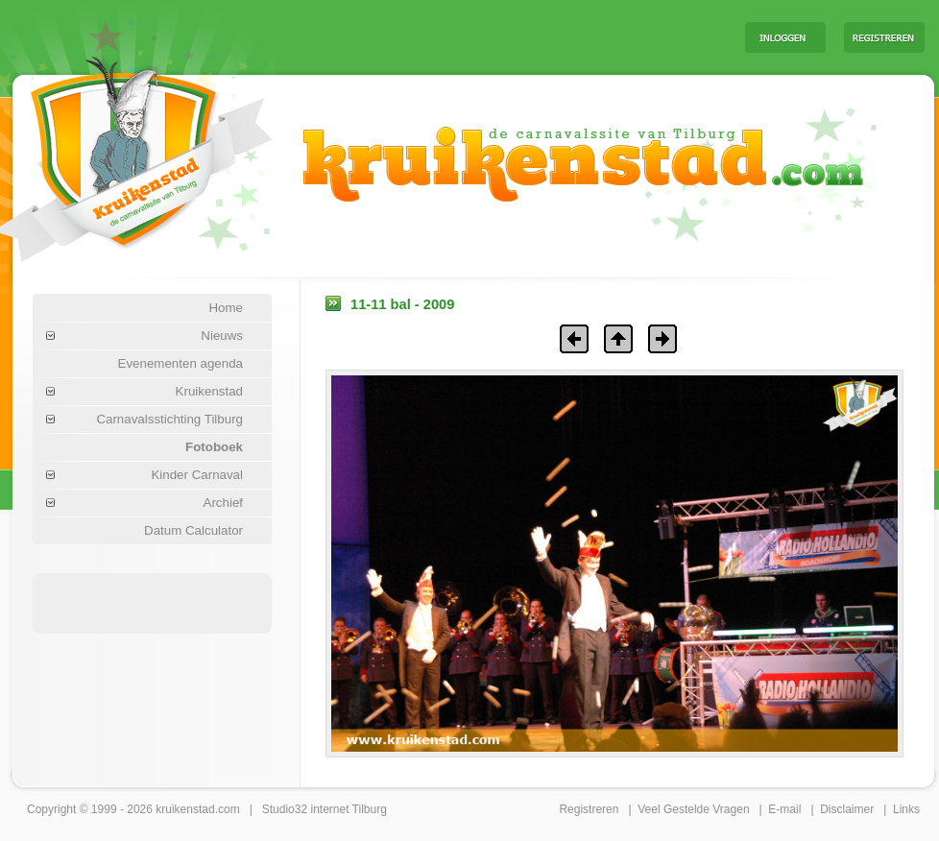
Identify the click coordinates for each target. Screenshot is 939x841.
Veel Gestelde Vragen (693, 809)
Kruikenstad (209, 391)
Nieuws (222, 335)
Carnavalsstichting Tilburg (169, 419)
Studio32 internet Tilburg (324, 809)
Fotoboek (214, 447)
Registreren (588, 809)
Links (906, 809)
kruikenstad (185, 809)
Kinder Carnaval (197, 475)
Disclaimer (847, 809)
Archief (223, 502)
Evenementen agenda (180, 363)
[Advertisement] (491, 36)
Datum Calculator (193, 530)
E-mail (784, 809)
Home (225, 307)
